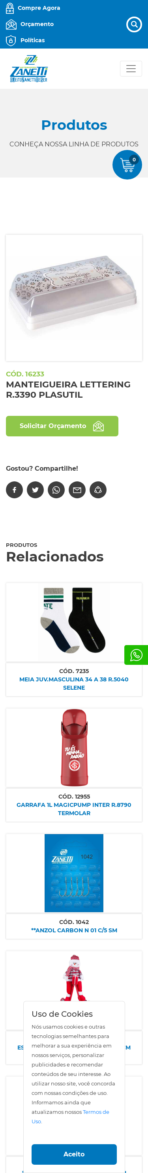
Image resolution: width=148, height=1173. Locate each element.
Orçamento (37, 24)
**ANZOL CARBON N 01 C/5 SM (74, 930)
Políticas (33, 40)
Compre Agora (39, 7)
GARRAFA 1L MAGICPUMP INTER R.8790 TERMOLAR (74, 809)
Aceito (74, 1154)
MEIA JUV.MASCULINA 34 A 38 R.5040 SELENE (74, 683)
